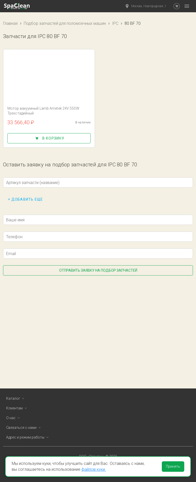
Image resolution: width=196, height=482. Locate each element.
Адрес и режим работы (28, 437)
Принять (173, 466)
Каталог (16, 398)
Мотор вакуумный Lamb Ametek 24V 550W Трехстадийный (43, 110)
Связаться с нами (24, 428)
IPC (115, 23)
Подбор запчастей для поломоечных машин (65, 23)
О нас (14, 418)
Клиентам (17, 408)
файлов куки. (93, 469)
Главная (10, 23)
